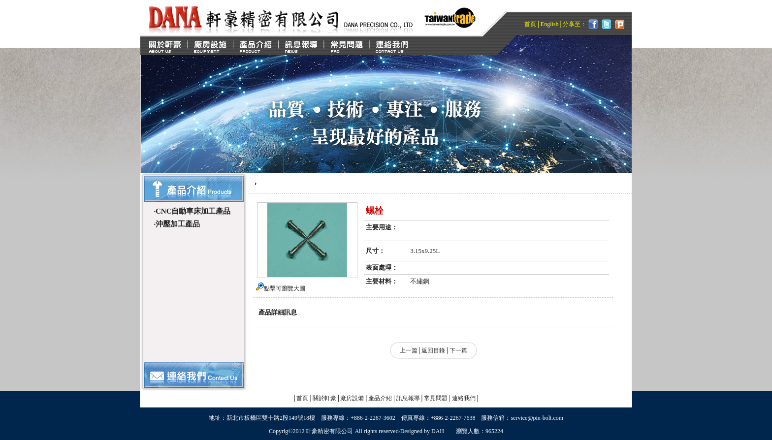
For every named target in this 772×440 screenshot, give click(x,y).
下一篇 (458, 350)
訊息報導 (408, 398)
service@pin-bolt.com (537, 417)
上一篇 (409, 350)
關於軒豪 (324, 398)
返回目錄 (433, 350)
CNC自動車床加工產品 (193, 211)
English (550, 24)
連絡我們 (464, 398)
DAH (437, 431)
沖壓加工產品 (178, 224)
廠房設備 (352, 398)
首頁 (530, 24)
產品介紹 (380, 398)
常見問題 (436, 398)
